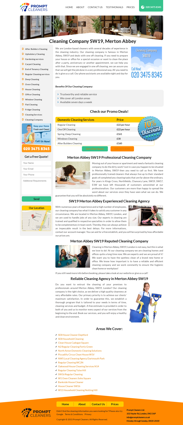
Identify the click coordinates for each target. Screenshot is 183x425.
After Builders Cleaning (36, 49)
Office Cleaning (32, 94)
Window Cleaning (33, 99)
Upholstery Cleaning (35, 54)
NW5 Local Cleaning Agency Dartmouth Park (81, 358)
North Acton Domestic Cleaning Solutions (80, 350)
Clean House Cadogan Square (73, 342)
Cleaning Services (33, 114)
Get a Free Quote (95, 148)
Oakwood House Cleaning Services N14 (78, 366)
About (80, 7)
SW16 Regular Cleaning (70, 374)
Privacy (88, 414)
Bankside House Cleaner (70, 382)
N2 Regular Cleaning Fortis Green (75, 346)
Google (59, 414)
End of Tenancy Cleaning (36, 69)
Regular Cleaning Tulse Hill (72, 370)
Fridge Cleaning (32, 109)
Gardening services (34, 59)
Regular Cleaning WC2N (70, 362)
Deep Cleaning (32, 79)
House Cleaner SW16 (69, 386)
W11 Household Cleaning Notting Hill (77, 390)
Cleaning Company (34, 119)
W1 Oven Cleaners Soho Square (74, 378)
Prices (131, 7)
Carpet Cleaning (32, 64)
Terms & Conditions (74, 414)
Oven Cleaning (32, 84)
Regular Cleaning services (37, 74)
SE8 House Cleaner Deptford (73, 334)
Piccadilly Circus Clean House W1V (76, 354)
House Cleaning (32, 89)
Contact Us (95, 7)
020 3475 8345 (151, 7)
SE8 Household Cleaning (71, 338)
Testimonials (114, 7)
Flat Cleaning (31, 104)
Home (69, 7)
